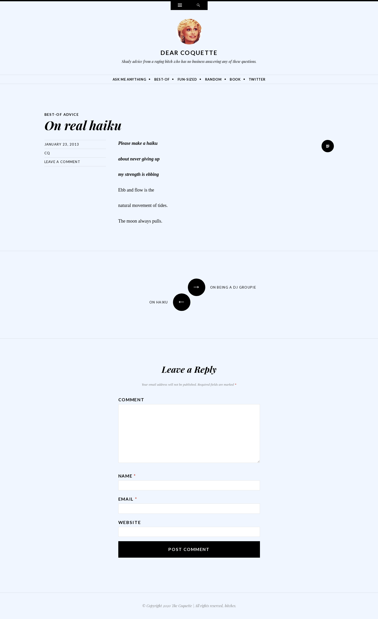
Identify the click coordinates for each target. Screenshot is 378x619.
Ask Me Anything (129, 79)
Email (127, 499)
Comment (131, 399)
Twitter (257, 79)
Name (127, 476)
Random (213, 79)
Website (129, 522)
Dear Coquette (189, 52)
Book (235, 79)
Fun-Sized (187, 79)
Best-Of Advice (61, 114)
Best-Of (162, 79)
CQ (47, 153)
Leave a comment (62, 162)
